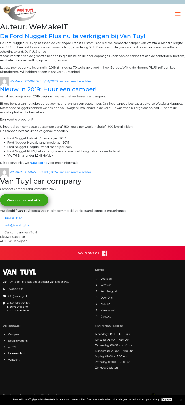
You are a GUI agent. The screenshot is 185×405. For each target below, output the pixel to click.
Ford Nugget (109, 291)
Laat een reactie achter (74, 81)
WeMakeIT (17, 81)
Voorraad (106, 278)
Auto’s (12, 347)
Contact (106, 316)
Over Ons (107, 297)
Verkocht (14, 359)
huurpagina (38, 163)
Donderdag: (102, 351)
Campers (14, 334)
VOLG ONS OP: (89, 253)
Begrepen (167, 399)
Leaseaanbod (16, 353)
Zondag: (100, 367)
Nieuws (105, 304)
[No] (180, 400)
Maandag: (101, 334)
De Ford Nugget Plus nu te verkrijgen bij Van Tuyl (72, 36)
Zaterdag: (101, 362)
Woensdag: (102, 345)
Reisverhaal (108, 310)
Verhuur (106, 285)
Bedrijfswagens (17, 340)
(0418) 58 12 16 (15, 289)
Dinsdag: (100, 339)
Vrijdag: (99, 356)
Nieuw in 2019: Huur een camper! (48, 89)
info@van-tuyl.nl (17, 296)
